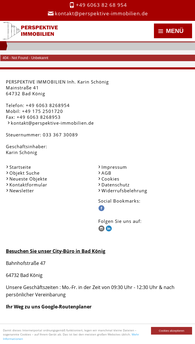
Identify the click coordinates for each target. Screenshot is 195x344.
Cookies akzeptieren (171, 330)
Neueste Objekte (28, 179)
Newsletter (21, 190)
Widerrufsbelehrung (124, 190)
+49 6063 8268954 (48, 105)
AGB (106, 173)
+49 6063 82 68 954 (101, 4)
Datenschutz (115, 185)
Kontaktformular (28, 185)
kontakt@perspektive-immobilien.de (101, 13)
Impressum (114, 167)
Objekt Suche (24, 173)
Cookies (110, 179)
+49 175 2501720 (42, 111)
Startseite (20, 167)
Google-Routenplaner (66, 306)
